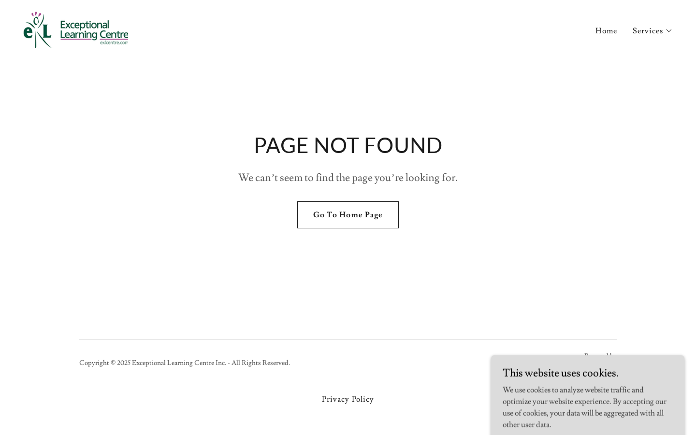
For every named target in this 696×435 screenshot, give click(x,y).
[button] (653, 31)
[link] (75, 28)
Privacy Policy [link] (348, 399)
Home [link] (606, 31)
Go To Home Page (347, 215)
